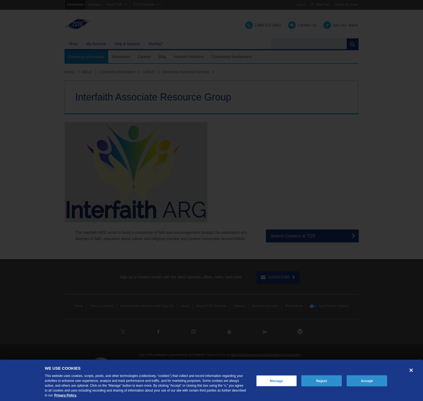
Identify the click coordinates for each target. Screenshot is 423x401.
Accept (367, 381)
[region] (211, 380)
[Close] (411, 370)
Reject (321, 381)
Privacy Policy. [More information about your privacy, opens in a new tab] (65, 395)
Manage (276, 381)
